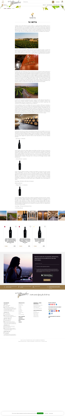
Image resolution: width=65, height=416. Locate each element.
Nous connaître (22, 316)
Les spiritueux (20, 310)
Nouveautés (20, 311)
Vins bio (20, 313)
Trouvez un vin (21, 302)
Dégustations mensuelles (37, 306)
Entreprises (35, 311)
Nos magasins (6, 302)
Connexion (58, 1)
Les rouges (20, 309)
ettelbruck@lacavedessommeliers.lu (10, 328)
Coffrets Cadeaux (36, 314)
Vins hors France (21, 305)
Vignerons (9, 8)
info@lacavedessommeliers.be (9, 307)
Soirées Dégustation (36, 307)
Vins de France (21, 304)
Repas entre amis (36, 313)
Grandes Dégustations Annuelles (38, 305)
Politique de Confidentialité (30, 341)
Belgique (4, 4)
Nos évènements (49, 4)
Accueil (5, 8)
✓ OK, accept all (40, 413)
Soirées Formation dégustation (38, 308)
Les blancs (20, 307)
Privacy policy (51, 413)
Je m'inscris (46, 280)
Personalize (46, 413)
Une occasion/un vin (38, 310)
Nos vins (44, 4)
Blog (19, 320)
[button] (3, 1)
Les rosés (20, 308)
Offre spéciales (22, 319)
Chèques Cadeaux (36, 315)
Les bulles (20, 306)
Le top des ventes (21, 312)
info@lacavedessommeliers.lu (9, 315)
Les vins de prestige (21, 314)
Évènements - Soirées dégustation (37, 303)
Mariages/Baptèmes (36, 312)
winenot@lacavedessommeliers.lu (10, 321)
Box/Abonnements (36, 316)
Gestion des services (38, 341)
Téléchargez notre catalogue (58, 4)
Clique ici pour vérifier (48, 275)
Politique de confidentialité (46, 271)
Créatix (46, 341)
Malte (10, 243)
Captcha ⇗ (50, 276)
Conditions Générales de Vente (22, 341)
